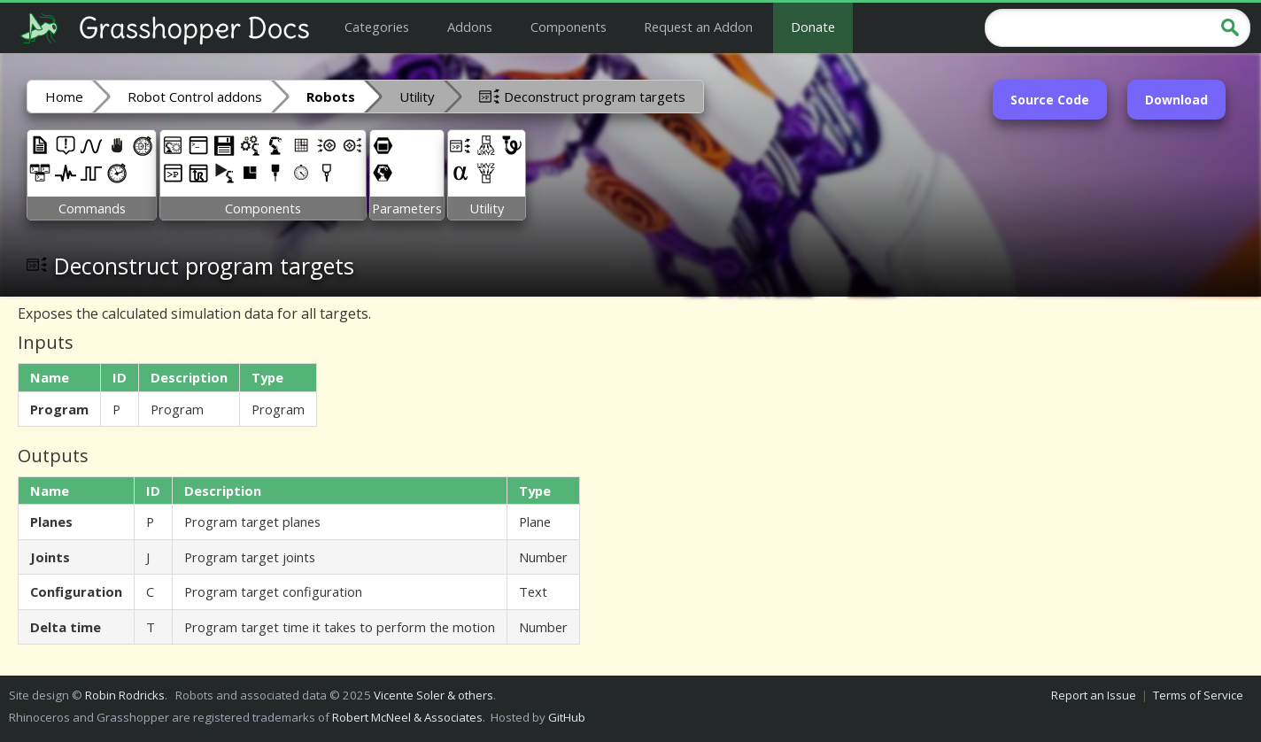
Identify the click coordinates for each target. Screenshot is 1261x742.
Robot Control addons (195, 96)
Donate (813, 26)
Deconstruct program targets (582, 95)
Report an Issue (1093, 695)
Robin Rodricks (125, 695)
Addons (469, 26)
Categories (376, 26)
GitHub (566, 717)
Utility (417, 96)
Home (64, 96)
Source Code (1049, 99)
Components (568, 26)
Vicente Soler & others (433, 695)
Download (1176, 99)
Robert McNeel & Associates (407, 717)
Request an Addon (698, 26)
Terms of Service (1198, 695)
